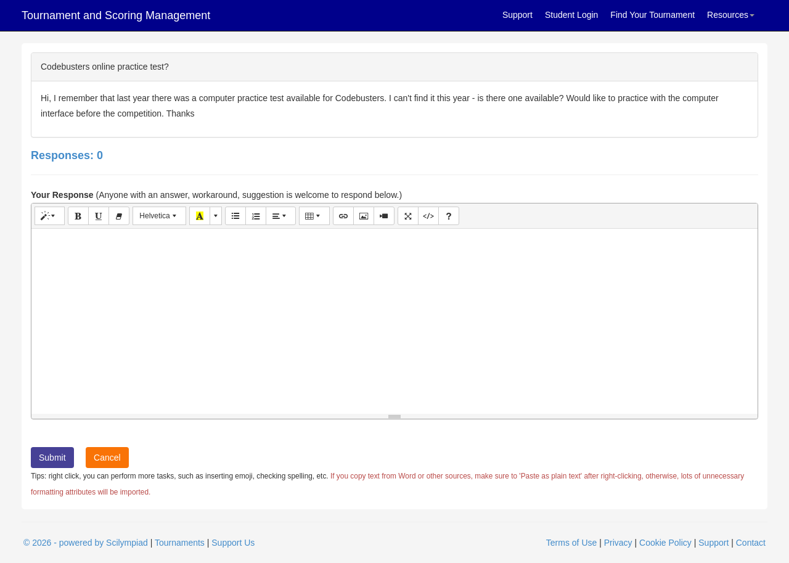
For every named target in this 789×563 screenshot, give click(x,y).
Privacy (618, 543)
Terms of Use (571, 543)
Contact (751, 543)
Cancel (107, 457)
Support (517, 15)
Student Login (571, 15)
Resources (730, 15)
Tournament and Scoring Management (116, 15)
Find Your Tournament (652, 15)
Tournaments (180, 543)
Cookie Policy (665, 543)
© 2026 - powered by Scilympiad (85, 543)
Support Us (233, 543)
